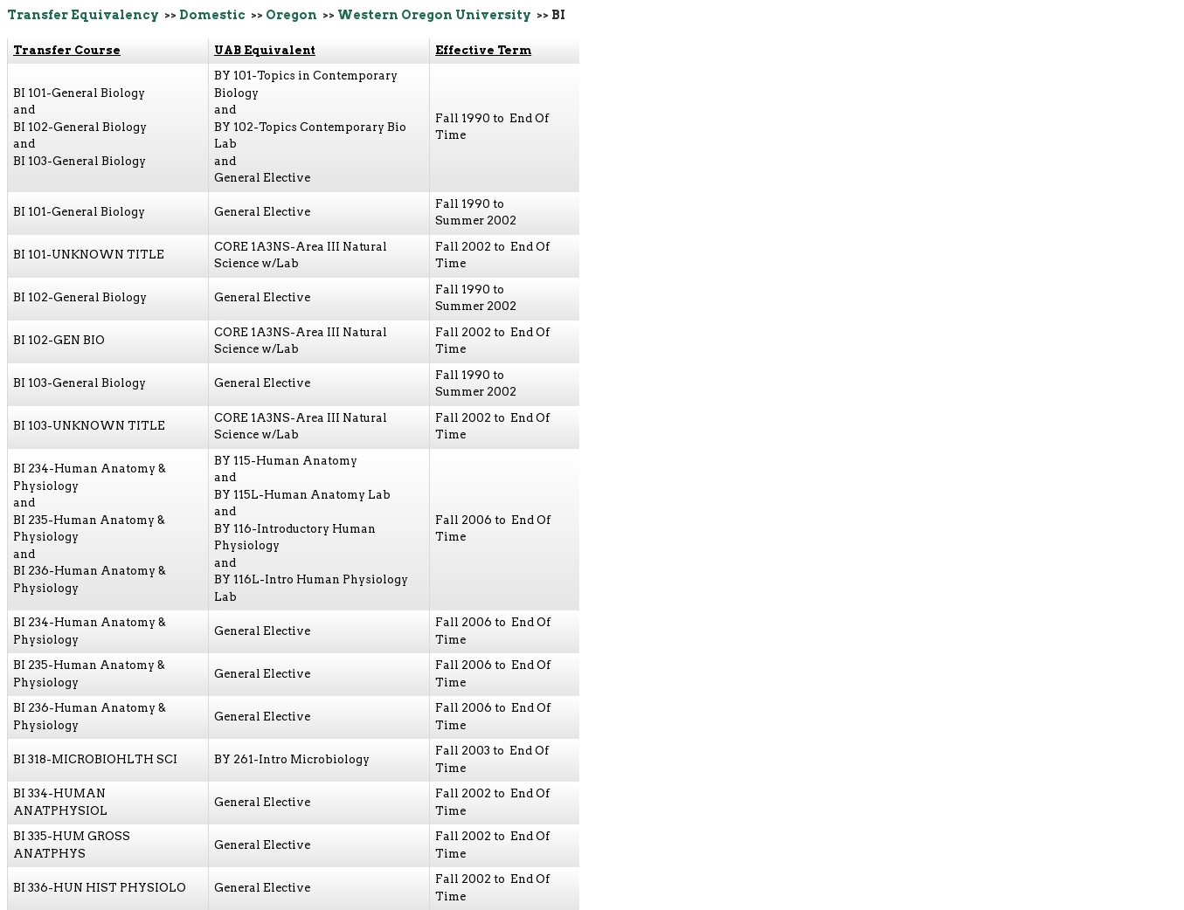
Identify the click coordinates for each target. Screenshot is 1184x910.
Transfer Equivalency (83, 15)
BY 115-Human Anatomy (285, 460)
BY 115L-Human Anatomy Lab (302, 494)
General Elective (262, 177)
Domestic (212, 15)
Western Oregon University (434, 15)
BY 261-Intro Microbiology (292, 759)
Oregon (291, 15)
